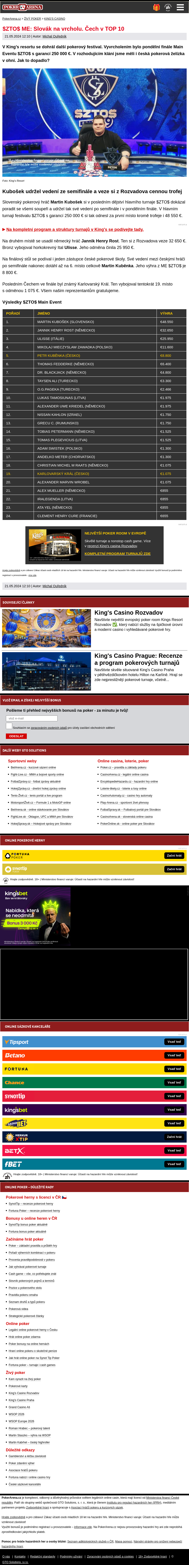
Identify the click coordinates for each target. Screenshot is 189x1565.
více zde (32, 575)
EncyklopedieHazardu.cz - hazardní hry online (129, 781)
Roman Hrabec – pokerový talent (29, 1428)
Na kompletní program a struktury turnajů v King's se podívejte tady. (75, 229)
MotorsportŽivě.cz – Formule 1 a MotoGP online (41, 802)
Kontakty (20, 1556)
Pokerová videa (18, 1309)
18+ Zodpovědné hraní (152, 1556)
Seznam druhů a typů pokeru (27, 1302)
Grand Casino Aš (19, 1407)
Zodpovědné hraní (37, 1507)
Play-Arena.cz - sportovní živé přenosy (124, 802)
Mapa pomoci (123, 1541)
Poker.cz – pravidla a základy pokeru (123, 767)
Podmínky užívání (71, 1556)
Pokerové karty (18, 1386)
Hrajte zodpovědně (11, 570)
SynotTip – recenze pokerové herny (31, 1203)
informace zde (83, 1527)
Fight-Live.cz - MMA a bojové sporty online (37, 774)
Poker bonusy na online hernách (29, 1344)
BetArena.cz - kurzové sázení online (33, 767)
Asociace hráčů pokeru (23, 1470)
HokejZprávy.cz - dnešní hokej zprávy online (38, 788)
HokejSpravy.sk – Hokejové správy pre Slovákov (41, 823)
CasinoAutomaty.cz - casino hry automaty (126, 795)
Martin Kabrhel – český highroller (29, 1442)
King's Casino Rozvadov (128, 612)
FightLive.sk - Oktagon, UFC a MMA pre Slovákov (42, 816)
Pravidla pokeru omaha (23, 1295)
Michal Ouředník (55, 36)
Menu (180, 7)
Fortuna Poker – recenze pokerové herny (34, 1210)
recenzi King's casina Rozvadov (112, 546)
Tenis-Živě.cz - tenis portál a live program (36, 795)
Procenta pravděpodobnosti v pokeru (32, 1259)
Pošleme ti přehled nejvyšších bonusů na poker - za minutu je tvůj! (67, 710)
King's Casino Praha (21, 1400)
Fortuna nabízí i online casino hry (29, 1477)
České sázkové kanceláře (25, 1484)
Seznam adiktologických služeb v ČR (90, 1541)
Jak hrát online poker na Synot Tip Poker (34, 1358)
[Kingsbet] (35, 944)
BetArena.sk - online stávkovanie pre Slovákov (40, 809)
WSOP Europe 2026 (21, 1421)
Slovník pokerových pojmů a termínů (31, 1281)
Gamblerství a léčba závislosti (27, 1456)
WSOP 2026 (16, 1414)
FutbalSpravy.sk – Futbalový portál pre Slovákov (130, 809)
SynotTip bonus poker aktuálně (28, 1224)
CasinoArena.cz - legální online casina (124, 774)
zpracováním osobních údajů (49, 728)
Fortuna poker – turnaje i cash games (32, 1365)
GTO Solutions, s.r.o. (15, 1562)
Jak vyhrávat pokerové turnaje (27, 1266)
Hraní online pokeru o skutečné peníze (33, 1351)
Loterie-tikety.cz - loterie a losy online (123, 788)
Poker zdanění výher (22, 1463)
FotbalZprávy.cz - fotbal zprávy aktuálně (36, 781)
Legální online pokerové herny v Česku (33, 1330)
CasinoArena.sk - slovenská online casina (126, 816)
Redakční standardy (42, 1556)
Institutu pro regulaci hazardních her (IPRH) (134, 1502)
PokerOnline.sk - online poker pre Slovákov (127, 823)
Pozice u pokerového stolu (25, 1288)
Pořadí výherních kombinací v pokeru (32, 1252)
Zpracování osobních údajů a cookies (110, 1556)
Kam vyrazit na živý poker (25, 1379)
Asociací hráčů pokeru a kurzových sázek (97, 1507)
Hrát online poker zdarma (24, 1337)
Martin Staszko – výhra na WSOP (30, 1435)
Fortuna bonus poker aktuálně (27, 1231)
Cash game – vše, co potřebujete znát (32, 1273)
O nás (6, 1556)
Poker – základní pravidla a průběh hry (33, 1245)
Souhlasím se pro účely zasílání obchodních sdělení (64, 728)
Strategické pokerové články (26, 1316)
